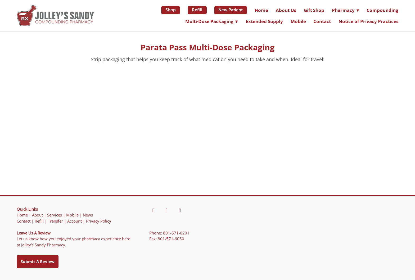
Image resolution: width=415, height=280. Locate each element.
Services (54, 215)
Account (74, 221)
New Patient (230, 10)
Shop (170, 10)
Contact (322, 21)
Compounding (382, 10)
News (88, 215)
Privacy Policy (98, 221)
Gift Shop (314, 10)
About (37, 215)
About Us (286, 10)
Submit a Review (38, 261)
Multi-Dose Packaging (211, 21)
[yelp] (166, 210)
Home (261, 10)
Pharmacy (345, 10)
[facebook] (153, 210)
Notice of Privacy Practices (368, 21)
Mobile (298, 21)
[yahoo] (180, 210)
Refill (197, 10)
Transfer (55, 221)
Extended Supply (264, 21)
